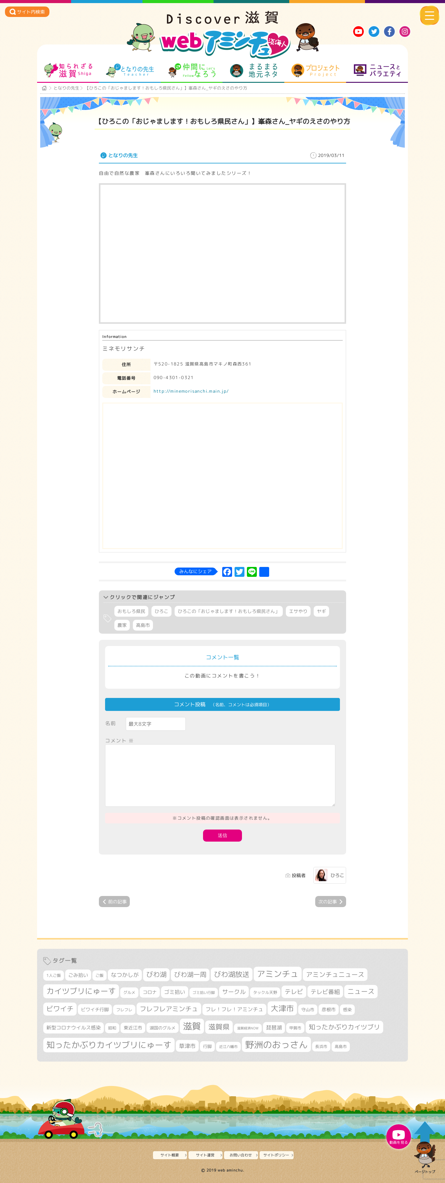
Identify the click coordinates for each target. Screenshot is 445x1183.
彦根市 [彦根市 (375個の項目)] (329, 1009)
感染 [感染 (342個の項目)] (347, 1010)
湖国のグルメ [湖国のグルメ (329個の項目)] (163, 1028)
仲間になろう (192, 70)
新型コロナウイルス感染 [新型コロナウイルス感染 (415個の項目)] (73, 1027)
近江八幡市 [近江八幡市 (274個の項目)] (228, 1046)
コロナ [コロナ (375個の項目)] (150, 992)
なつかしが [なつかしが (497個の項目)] (125, 975)
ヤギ (321, 611)
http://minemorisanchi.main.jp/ (191, 391)
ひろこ (161, 611)
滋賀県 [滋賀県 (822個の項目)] (219, 1027)
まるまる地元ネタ (254, 70)
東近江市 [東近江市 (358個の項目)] (133, 1028)
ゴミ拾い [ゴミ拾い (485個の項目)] (174, 992)
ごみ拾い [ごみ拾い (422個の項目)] (78, 975)
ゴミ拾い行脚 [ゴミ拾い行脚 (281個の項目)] (204, 992)
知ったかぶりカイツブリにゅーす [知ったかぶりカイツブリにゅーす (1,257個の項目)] (109, 1045)
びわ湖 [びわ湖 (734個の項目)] (156, 974)
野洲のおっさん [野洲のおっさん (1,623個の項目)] (276, 1044)
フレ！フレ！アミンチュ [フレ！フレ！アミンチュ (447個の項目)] (234, 1009)
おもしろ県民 (131, 611)
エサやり (298, 611)
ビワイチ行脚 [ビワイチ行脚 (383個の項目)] (95, 1009)
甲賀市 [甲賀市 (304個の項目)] (295, 1028)
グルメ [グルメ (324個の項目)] (129, 992)
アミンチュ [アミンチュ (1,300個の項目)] (278, 974)
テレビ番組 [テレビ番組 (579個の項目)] (325, 991)
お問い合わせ (241, 1155)
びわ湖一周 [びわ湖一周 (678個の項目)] (190, 974)
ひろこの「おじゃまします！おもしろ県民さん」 (229, 611)
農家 (122, 625)
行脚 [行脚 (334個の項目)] (207, 1046)
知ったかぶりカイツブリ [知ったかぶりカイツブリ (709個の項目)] (344, 1027)
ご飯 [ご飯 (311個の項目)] (99, 975)
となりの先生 (130, 70)
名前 (110, 723)
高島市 (143, 625)
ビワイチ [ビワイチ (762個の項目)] (60, 1008)
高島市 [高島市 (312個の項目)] (341, 1046)
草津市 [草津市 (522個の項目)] (187, 1046)
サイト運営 (205, 1155)
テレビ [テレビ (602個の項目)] (294, 991)
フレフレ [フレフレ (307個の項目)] (124, 1009)
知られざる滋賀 (68, 70)
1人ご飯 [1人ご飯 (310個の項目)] (53, 975)
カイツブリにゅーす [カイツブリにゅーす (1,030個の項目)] (81, 991)
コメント (119, 740)
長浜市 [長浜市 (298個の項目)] (321, 1046)
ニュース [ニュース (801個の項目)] (361, 991)
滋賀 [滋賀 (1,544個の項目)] (192, 1026)
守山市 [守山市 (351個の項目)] (307, 1010)
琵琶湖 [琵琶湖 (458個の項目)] (274, 1027)
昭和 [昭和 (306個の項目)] (112, 1028)
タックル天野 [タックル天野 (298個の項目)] (265, 992)
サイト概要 (169, 1155)
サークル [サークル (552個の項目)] (234, 992)
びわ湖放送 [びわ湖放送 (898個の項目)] (231, 974)
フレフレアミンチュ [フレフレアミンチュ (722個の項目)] (169, 1008)
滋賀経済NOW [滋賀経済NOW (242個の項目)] (248, 1028)
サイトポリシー (276, 1155)
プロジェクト (315, 70)
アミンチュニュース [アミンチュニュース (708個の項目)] (335, 974)
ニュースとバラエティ (377, 70)
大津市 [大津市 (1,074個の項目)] (282, 1008)
